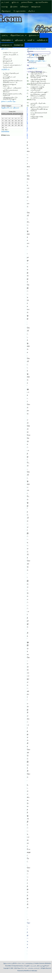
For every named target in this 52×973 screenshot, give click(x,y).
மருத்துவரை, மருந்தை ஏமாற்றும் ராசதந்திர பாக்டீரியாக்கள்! (37, 88)
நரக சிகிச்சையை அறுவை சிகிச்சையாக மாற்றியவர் (38, 95)
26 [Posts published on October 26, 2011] (12, 125)
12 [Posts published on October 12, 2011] (12, 120)
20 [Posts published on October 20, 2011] (15, 123)
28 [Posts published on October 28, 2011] (18, 125)
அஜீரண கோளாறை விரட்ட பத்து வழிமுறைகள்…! (39, 72)
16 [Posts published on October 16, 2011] (2, 123)
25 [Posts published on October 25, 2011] (9, 125)
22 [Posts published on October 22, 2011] (21, 123)
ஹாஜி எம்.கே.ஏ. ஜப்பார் (10, 52)
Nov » (6, 129)
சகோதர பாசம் (7, 59)
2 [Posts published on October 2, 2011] (2, 118)
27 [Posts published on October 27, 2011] (15, 125)
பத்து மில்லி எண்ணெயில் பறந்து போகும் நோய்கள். (38, 80)
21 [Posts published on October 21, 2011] (18, 123)
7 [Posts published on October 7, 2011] (18, 118)
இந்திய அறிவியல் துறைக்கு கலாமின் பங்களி (39, 76)
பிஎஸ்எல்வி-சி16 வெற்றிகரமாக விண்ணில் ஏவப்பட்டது (12, 81)
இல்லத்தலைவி (7, 61)
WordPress (27, 970)
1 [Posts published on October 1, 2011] (21, 116)
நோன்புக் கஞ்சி (7, 67)
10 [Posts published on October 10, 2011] (6, 120)
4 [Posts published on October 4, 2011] (9, 118)
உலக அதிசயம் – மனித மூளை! (12, 88)
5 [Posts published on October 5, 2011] (12, 118)
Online (5, 135)
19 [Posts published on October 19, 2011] (12, 123)
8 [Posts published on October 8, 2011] (21, 118)
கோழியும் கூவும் (8, 63)
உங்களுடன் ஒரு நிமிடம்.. (11, 54)
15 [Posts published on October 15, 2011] (21, 120)
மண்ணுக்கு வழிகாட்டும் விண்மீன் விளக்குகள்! (10, 98)
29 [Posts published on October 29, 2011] (21, 125)
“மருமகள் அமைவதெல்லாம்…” (12, 65)
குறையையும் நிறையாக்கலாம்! (40, 107)
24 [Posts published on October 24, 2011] (6, 125)
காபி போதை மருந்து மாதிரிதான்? (37, 117)
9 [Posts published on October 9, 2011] (2, 120)
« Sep (2, 129)
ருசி (4, 57)
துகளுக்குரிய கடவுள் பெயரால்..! (9, 77)
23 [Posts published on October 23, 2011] (2, 125)
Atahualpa (34, 970)
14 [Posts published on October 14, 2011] (18, 120)
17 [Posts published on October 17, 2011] (6, 123)
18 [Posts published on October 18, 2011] (9, 123)
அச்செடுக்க (31, 62)
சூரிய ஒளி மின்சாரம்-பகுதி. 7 (39, 92)
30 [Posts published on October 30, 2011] (2, 127)
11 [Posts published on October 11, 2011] (9, 120)
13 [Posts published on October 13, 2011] (15, 120)
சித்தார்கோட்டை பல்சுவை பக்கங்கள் (28, 968)
